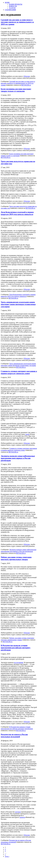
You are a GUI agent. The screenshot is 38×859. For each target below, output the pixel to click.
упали (27, 434)
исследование (18, 662)
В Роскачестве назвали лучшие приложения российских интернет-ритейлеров (16, 647)
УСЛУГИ (12, 8)
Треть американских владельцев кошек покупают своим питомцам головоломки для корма (18, 304)
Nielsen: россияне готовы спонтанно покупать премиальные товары (16, 558)
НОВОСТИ (13, 6)
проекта (22, 817)
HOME (7, 2)
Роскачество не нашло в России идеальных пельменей (14, 735)
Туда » (7, 856)
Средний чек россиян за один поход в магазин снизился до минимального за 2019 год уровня (17, 22)
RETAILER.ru (26, 85)
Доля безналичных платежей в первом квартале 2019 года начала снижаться (17, 213)
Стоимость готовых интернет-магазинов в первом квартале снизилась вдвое (19, 372)
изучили (18, 812)
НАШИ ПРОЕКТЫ (15, 4)
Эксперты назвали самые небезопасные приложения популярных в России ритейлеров (18, 458)
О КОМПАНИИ (10, 10)
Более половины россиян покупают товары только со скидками (16, 90)
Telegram (27, 76)
